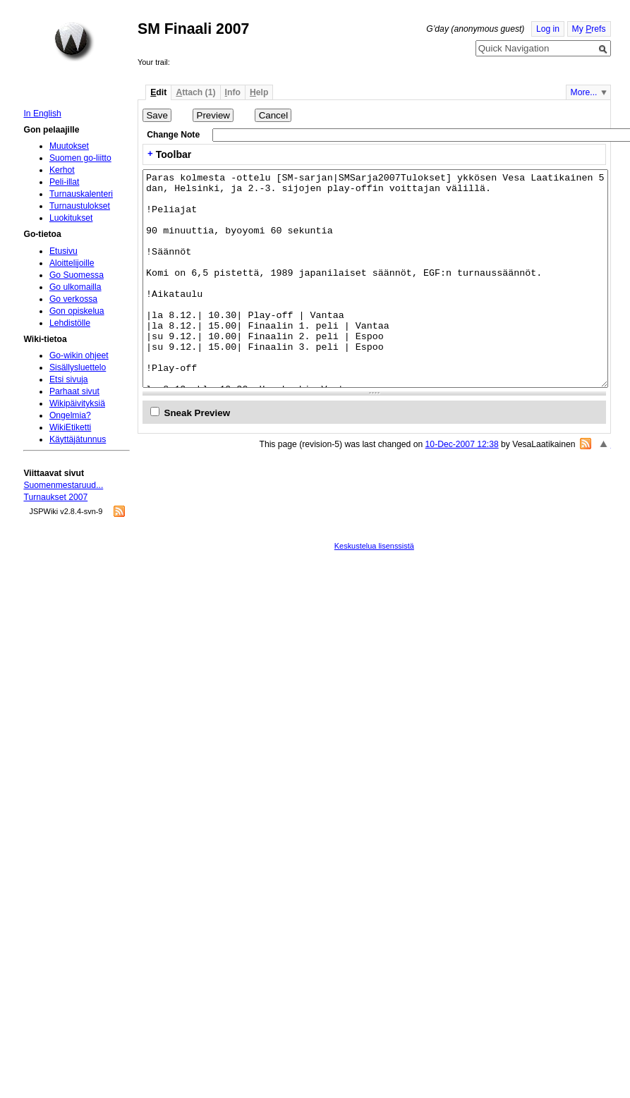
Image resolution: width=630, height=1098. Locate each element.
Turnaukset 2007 (55, 497)
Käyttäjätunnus (77, 439)
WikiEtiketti (70, 427)
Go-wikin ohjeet (79, 355)
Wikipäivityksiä (77, 403)
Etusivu (63, 251)
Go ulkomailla (75, 287)
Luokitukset (71, 218)
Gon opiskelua (76, 311)
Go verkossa (73, 299)
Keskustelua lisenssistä (374, 546)
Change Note (173, 135)
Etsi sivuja (68, 379)
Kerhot (62, 170)
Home (74, 41)
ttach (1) (195, 92)
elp (259, 92)
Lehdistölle (69, 323)
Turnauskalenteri (81, 194)
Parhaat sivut (74, 391)
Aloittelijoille (72, 263)
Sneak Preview (197, 413)
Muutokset (69, 146)
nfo (233, 92)
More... (584, 92)
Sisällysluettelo (77, 367)
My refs (589, 29)
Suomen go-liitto (80, 158)
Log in (547, 29)
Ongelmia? (70, 415)
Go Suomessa (76, 275)
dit (158, 92)
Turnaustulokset (79, 206)
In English (42, 113)
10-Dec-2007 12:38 (462, 444)
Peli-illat (64, 182)
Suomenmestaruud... (63, 485)
